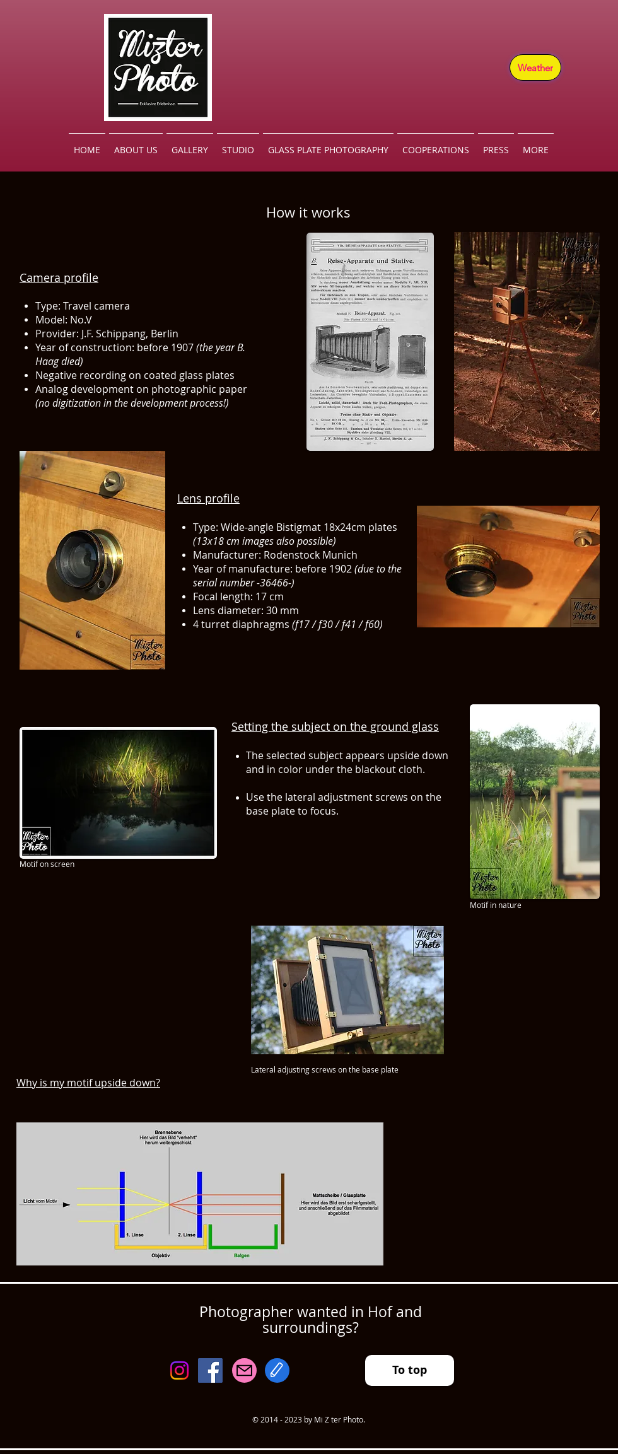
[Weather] (535, 67)
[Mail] (244, 1370)
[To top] (409, 1370)
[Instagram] (179, 1370)
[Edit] (277, 1370)
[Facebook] (210, 1370)
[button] (190, 144)
